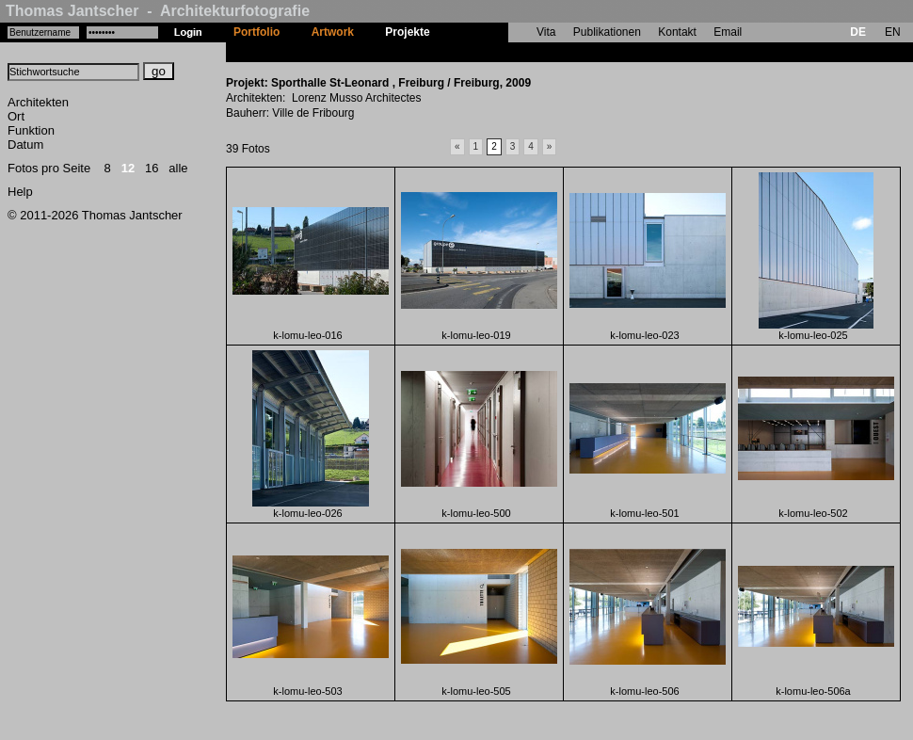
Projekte (407, 32)
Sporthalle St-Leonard (504, 51)
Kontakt (677, 32)
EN (893, 32)
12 (128, 168)
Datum (25, 144)
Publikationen (607, 32)
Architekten (38, 102)
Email (727, 32)
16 (151, 168)
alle (177, 168)
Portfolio (256, 32)
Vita (546, 32)
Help (20, 192)
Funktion (31, 130)
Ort (16, 116)
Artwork (333, 32)
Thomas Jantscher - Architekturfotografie (158, 11)
